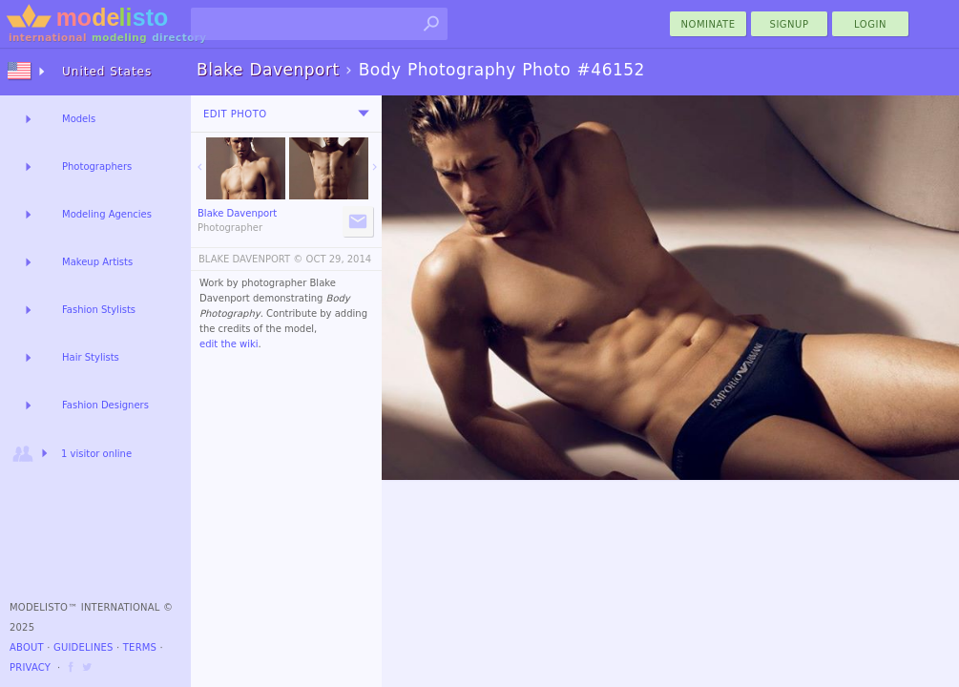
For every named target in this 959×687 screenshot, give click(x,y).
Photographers (97, 166)
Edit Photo (235, 114)
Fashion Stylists (99, 309)
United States (107, 71)
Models (78, 119)
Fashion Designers (105, 405)
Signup (789, 24)
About (27, 647)
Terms (139, 647)
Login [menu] (870, 24)
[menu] (363, 113)
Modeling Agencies (107, 214)
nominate (708, 24)
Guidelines (83, 647)
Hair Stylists (90, 357)
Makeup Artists (97, 262)
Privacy (30, 667)
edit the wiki (229, 344)
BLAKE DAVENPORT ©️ (250, 259)
